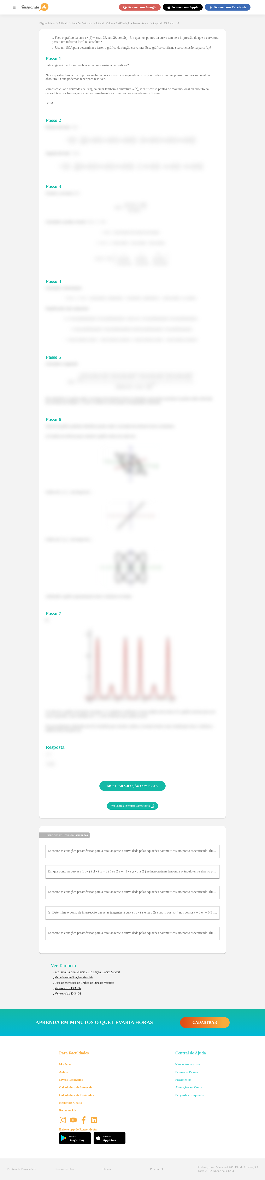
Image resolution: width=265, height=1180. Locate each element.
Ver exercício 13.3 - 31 (68, 993)
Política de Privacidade (21, 1169)
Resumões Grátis (70, 1102)
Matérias (65, 1064)
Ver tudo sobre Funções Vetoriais (74, 977)
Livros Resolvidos (71, 1079)
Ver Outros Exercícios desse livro (132, 806)
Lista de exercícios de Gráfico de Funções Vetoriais (84, 982)
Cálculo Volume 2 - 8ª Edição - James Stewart (122, 23)
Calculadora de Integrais (75, 1087)
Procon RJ (156, 1169)
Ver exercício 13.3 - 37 (68, 988)
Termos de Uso (64, 1169)
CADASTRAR (205, 1022)
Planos (106, 1169)
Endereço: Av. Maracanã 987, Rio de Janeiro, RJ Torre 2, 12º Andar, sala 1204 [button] (228, 1169)
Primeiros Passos (186, 1072)
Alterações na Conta (188, 1087)
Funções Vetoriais (82, 23)
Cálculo (63, 23)
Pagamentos (183, 1079)
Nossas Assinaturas (187, 1064)
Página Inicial (47, 23)
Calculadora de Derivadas (76, 1095)
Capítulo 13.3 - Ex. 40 (166, 23)
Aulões (63, 1072)
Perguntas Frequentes (189, 1095)
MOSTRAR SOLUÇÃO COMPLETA (132, 785)
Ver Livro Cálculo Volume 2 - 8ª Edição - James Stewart (87, 972)
